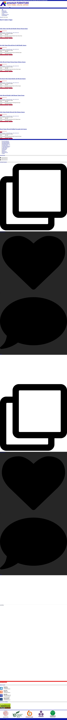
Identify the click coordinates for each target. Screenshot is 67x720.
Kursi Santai (4, 149)
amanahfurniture (3, 231)
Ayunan (3, 153)
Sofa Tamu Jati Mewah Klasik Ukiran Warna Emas (14, 28)
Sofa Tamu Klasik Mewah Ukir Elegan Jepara (12, 112)
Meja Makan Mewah (5, 143)
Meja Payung (4, 151)
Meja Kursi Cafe (5, 152)
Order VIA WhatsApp (4, 38)
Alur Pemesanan (5, 12)
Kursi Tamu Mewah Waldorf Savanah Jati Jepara (13, 129)
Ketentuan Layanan (5, 14)
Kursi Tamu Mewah (5, 141)
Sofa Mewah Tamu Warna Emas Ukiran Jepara (13, 62)
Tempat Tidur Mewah (5, 146)
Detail (1, 31)
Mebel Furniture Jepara (10, 719)
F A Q (3, 13)
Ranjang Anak (4, 148)
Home (1, 17)
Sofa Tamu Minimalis (5, 142)
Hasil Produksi (4, 15)
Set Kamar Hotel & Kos (6, 145)
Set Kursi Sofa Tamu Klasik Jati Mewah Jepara (13, 78)
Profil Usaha (4, 10)
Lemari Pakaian (4, 147)
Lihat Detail (11, 38)
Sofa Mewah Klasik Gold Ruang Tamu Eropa (12, 95)
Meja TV (3, 150)
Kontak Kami (4, 11)
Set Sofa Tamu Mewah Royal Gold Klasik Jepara (13, 45)
